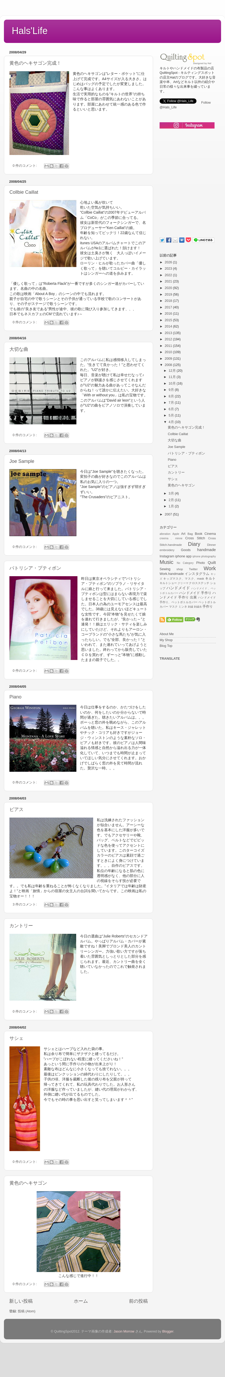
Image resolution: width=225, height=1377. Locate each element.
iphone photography (204, 556)
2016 (169, 313)
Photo (200, 563)
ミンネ (182, 606)
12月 (173, 371)
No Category (185, 563)
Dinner (211, 544)
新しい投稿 (21, 1301)
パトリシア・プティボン (35, 568)
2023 (169, 268)
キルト (210, 578)
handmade (206, 549)
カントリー (21, 925)
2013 (169, 333)
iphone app (183, 556)
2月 (172, 500)
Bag (190, 533)
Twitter (193, 569)
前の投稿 (138, 1301)
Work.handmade (172, 574)
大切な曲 (18, 349)
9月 (172, 390)
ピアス (16, 809)
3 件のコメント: (25, 904)
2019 (169, 294)
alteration (165, 533)
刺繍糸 (198, 606)
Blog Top (166, 646)
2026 (169, 262)
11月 (173, 377)
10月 (173, 383)
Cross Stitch (195, 538)
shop (180, 569)
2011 (169, 346)
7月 (172, 402)
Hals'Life (30, 30)
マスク (173, 606)
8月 (172, 396)
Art (183, 534)
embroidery (167, 550)
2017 (169, 307)
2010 (169, 352)
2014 (169, 326)
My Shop (166, 640)
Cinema (210, 534)
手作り (208, 606)
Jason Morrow (124, 1331)
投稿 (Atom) (26, 1311)
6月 (172, 409)
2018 (169, 301)
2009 (169, 358)
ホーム (81, 1301)
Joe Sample (21, 461)
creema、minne (171, 538)
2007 (169, 514)
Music (166, 562)
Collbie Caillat (23, 192)
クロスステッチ (199, 583)
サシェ (16, 1038)
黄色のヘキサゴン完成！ (35, 63)
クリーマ (183, 583)
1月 (172, 506)
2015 (169, 320)
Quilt (212, 562)
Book (199, 534)
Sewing (165, 569)
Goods (185, 550)
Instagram (167, 556)
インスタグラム (197, 574)
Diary (194, 544)
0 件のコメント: (25, 166)
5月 (172, 415)
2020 (169, 288)
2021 (169, 281)
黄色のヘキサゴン (28, 1183)
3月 (172, 493)
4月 (172, 422)
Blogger (167, 1331)
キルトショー (168, 583)
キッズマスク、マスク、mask (183, 578)
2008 (169, 365)
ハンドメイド (178, 588)
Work (210, 568)
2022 (169, 275)
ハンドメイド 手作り (195, 593)
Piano (15, 696)
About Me (167, 634)
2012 (169, 339)
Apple (175, 533)
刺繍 (190, 606)
